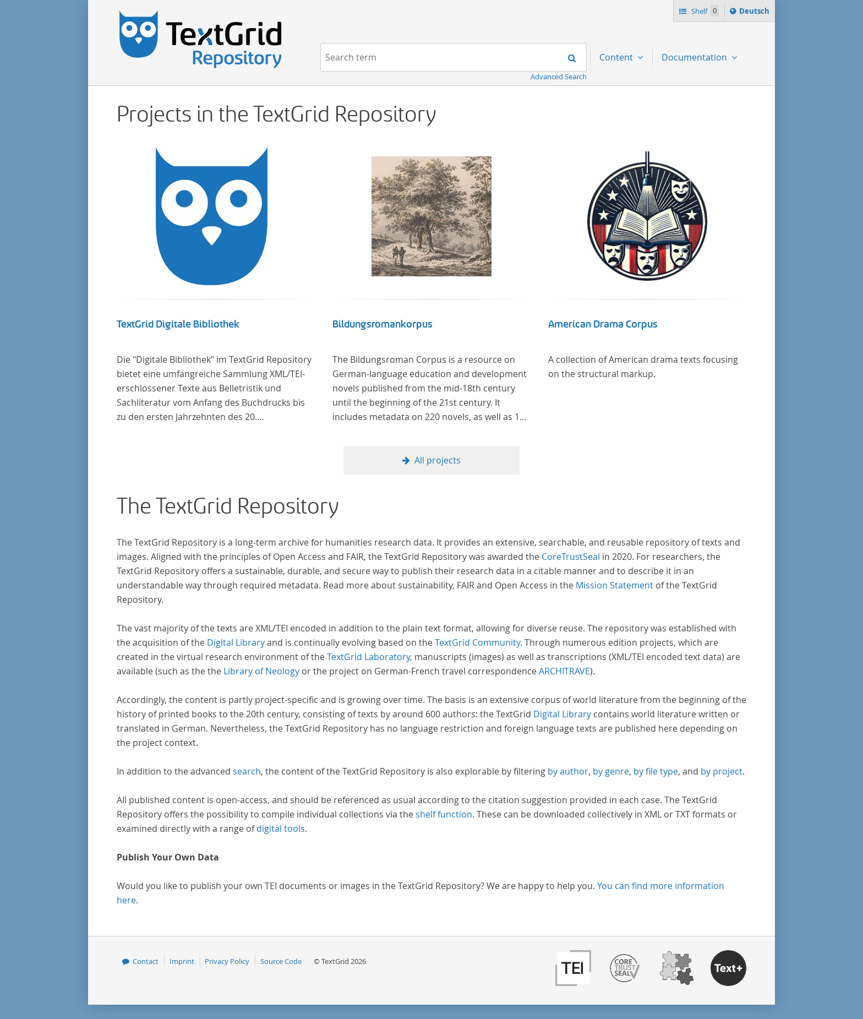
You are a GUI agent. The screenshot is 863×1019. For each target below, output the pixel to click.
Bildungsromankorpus (382, 324)
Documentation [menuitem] (695, 57)
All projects (437, 460)
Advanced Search (559, 76)
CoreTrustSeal (571, 557)
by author (568, 771)
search (247, 771)
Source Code (281, 961)
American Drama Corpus (603, 324)
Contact (146, 961)
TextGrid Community (477, 642)
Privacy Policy (227, 961)
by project (721, 771)
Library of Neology (261, 671)
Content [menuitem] (617, 57)
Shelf (704, 11)
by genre (611, 771)
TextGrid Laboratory (368, 657)
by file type (655, 771)
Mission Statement (614, 585)
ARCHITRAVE (564, 671)
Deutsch (755, 12)
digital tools (280, 828)
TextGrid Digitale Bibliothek (178, 324)
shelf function (444, 814)
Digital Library (236, 642)
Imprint (182, 961)
